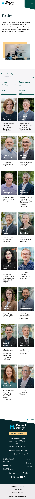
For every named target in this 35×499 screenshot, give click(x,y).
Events (28, 463)
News (28, 459)
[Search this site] (27, 4)
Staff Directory (8, 469)
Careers (12, 473)
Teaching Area (24, 82)
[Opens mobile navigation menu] (32, 4)
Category (5, 82)
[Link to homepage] (8, 3)
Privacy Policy (17, 493)
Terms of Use (17, 490)
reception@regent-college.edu (17, 454)
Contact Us (7, 465)
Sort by (22, 90)
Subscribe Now (17, 433)
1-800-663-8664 (21, 450)
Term (3, 90)
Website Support (17, 486)
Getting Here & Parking (8, 460)
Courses (29, 467)
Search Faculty (7, 74)
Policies (25, 473)
